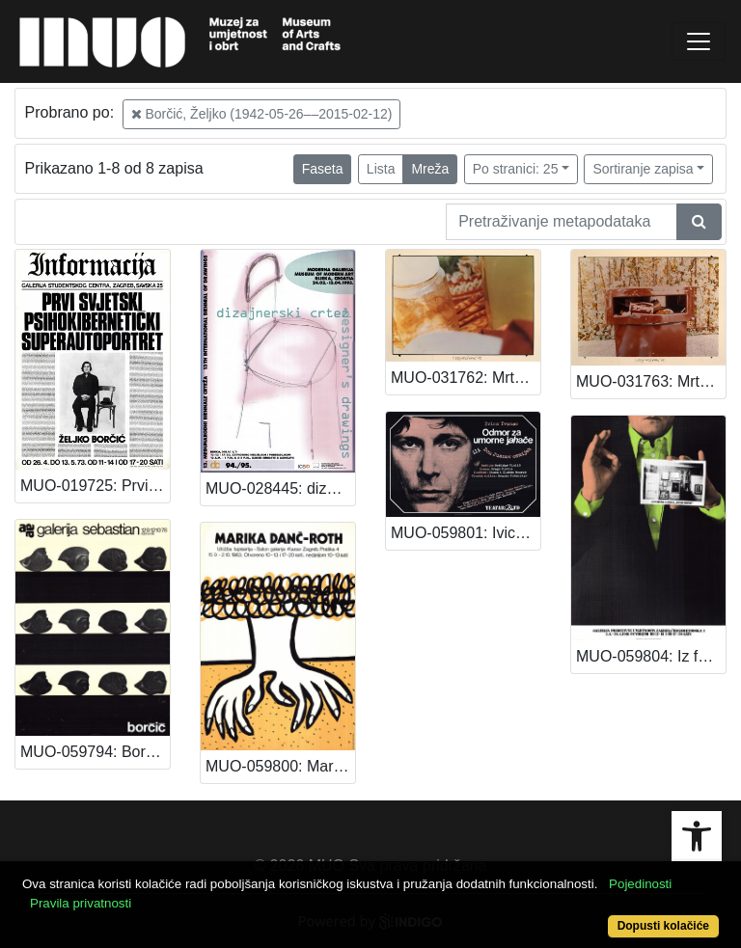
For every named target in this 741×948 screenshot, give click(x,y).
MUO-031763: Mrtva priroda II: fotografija (651, 381)
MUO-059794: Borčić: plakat (95, 752)
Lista (381, 168)
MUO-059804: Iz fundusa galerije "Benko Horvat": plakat (651, 656)
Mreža (430, 168)
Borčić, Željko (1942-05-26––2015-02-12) (262, 114)
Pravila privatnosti (80, 903)
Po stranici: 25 (516, 168)
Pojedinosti (640, 884)
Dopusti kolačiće (663, 926)
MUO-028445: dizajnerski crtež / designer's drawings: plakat (280, 488)
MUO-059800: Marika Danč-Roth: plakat (280, 766)
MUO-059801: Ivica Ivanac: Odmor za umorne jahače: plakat (465, 533)
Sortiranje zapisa (642, 168)
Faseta (322, 168)
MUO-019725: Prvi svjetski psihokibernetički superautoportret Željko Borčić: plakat (95, 485)
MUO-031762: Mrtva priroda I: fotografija (465, 377)
